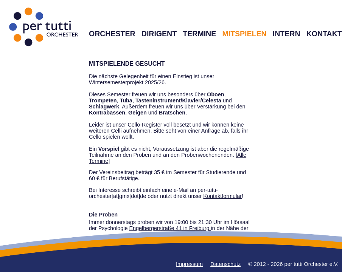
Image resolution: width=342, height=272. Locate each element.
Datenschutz (225, 264)
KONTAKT (324, 33)
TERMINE (199, 33)
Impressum (189, 264)
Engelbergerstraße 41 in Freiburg (170, 228)
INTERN (286, 33)
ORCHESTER (112, 33)
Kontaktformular (222, 196)
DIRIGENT (159, 33)
